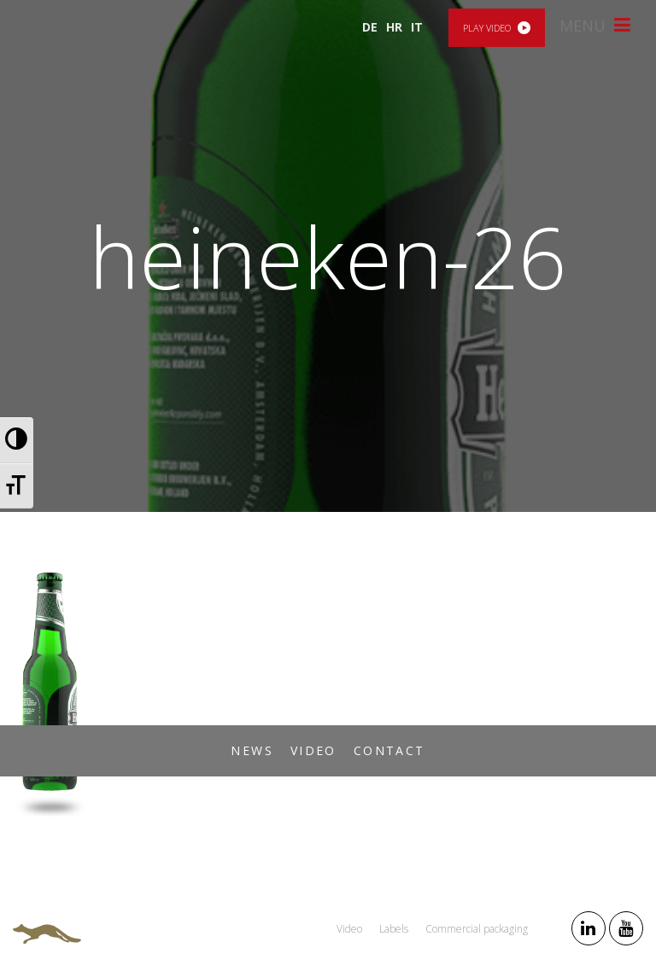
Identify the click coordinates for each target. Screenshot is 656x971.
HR (394, 27)
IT (417, 27)
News (252, 750)
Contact (389, 750)
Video (313, 750)
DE (370, 27)
